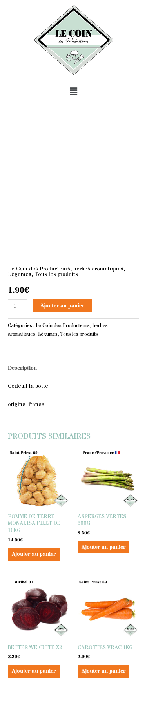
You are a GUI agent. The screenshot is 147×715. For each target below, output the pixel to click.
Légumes (19, 274)
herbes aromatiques (98, 269)
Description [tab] (22, 368)
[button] (73, 91)
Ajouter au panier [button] (34, 554)
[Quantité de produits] (17, 306)
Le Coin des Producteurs (39, 269)
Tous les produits (56, 274)
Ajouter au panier (62, 306)
